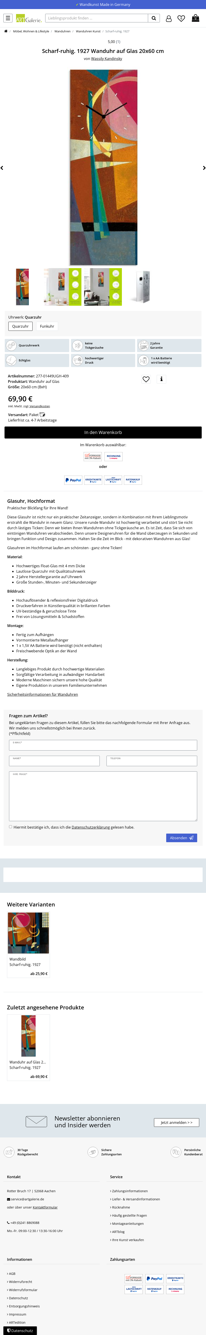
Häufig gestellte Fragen (128, 1215)
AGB (11, 1273)
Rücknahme (120, 1207)
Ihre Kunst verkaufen (127, 1240)
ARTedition (16, 1322)
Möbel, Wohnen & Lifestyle (30, 31)
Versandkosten (39, 406)
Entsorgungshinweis (23, 1306)
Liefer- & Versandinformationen (135, 1199)
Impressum (16, 1314)
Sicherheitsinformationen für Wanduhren (42, 694)
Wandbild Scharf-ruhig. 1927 (24, 962)
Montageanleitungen (127, 1223)
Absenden (181, 837)
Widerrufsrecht (19, 1282)
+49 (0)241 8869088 (24, 1223)
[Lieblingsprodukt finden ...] (96, 18)
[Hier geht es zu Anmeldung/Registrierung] (168, 18)
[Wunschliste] (181, 18)
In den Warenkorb (103, 432)
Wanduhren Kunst (88, 31)
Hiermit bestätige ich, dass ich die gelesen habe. (74, 827)
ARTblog (117, 1232)
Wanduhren (62, 31)
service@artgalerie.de (27, 1199)
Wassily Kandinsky (106, 58)
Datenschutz (17, 1298)
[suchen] (154, 18)
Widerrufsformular (22, 1290)
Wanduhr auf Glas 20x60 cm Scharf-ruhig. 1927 (28, 1065)
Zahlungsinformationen (129, 1191)
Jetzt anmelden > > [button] (176, 1122)
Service (116, 1176)
